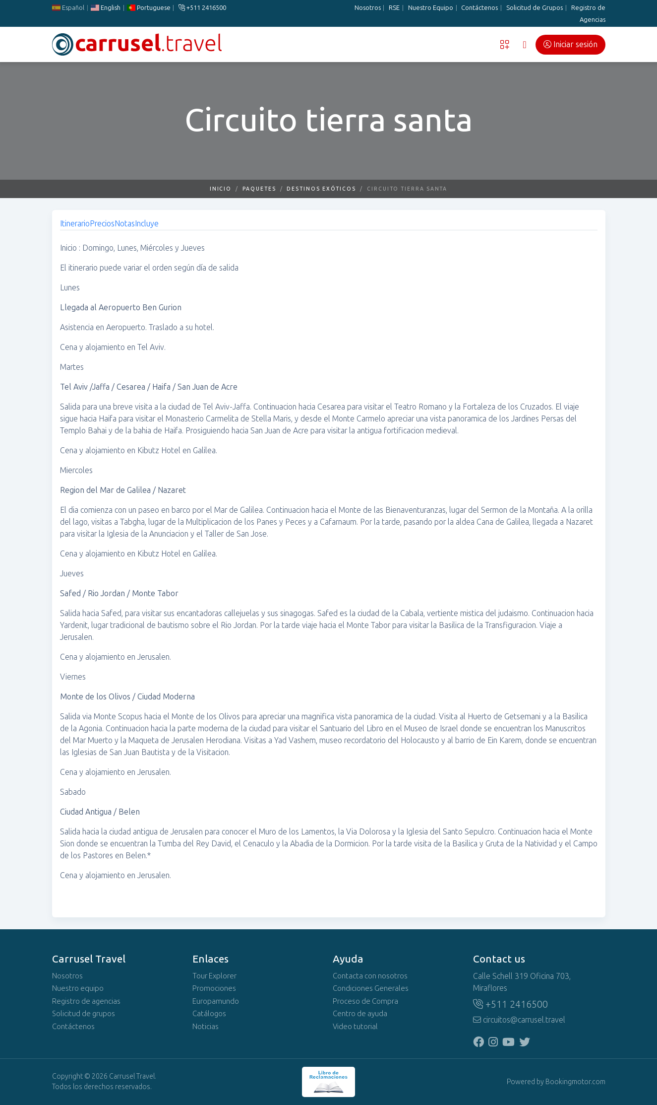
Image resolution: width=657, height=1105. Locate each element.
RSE (394, 7)
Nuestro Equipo (430, 7)
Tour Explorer (214, 975)
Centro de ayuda (360, 1013)
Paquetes (259, 189)
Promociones (214, 988)
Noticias (205, 1026)
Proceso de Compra (365, 1001)
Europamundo (215, 1001)
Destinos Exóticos (321, 189)
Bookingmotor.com (575, 1082)
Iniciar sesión (570, 44)
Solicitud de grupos (83, 1013)
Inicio (221, 189)
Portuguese (148, 7)
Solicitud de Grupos (534, 7)
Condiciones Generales (371, 988)
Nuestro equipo (78, 988)
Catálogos (209, 1013)
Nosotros (368, 7)
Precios (102, 223)
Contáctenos (479, 7)
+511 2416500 (202, 7)
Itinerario (75, 223)
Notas (125, 223)
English (105, 7)
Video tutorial (355, 1026)
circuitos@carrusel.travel (519, 1020)
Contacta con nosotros (370, 975)
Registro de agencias (86, 1001)
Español (68, 7)
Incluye (147, 223)
